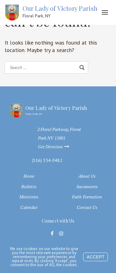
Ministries (29, 197)
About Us (87, 176)
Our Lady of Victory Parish (60, 12)
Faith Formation (87, 197)
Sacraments (87, 186)
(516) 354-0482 (47, 160)
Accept (96, 256)
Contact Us (87, 207)
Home (29, 176)
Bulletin (28, 186)
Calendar (28, 207)
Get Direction (56, 147)
